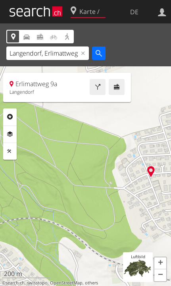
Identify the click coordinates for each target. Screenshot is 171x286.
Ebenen (10, 134)
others (91, 283)
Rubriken (10, 116)
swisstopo (37, 283)
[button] (160, 263)
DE (134, 12)
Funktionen (10, 151)
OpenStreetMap (66, 283)
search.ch (15, 283)
